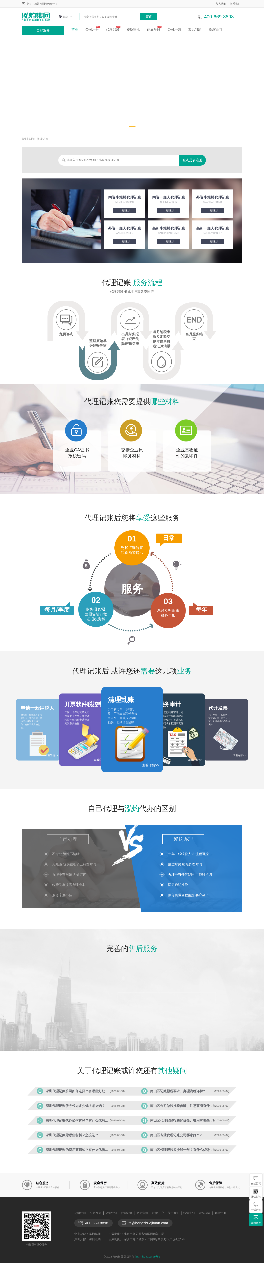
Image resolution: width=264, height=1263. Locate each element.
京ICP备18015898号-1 (147, 1256)
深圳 (65, 16)
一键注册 (125, 210)
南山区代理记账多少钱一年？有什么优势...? (182, 1150)
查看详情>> (150, 765)
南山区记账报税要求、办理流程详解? (177, 1091)
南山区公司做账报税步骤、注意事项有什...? (182, 1106)
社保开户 (158, 1213)
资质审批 (133, 29)
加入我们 (221, 3)
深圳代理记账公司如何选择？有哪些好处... (77, 1091)
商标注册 (153, 29)
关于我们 (173, 1213)
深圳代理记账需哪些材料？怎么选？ (72, 1135)
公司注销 (174, 29)
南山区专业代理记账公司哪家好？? (176, 1135)
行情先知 (189, 1213)
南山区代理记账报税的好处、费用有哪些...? (182, 1120)
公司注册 (92, 29)
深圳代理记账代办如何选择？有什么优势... (77, 1120)
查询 (149, 17)
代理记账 (112, 29)
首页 (75, 29)
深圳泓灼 (28, 138)
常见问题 (194, 29)
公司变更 (96, 1213)
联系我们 (235, 3)
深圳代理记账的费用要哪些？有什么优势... (77, 1150)
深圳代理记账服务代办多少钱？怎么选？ (75, 1106)
